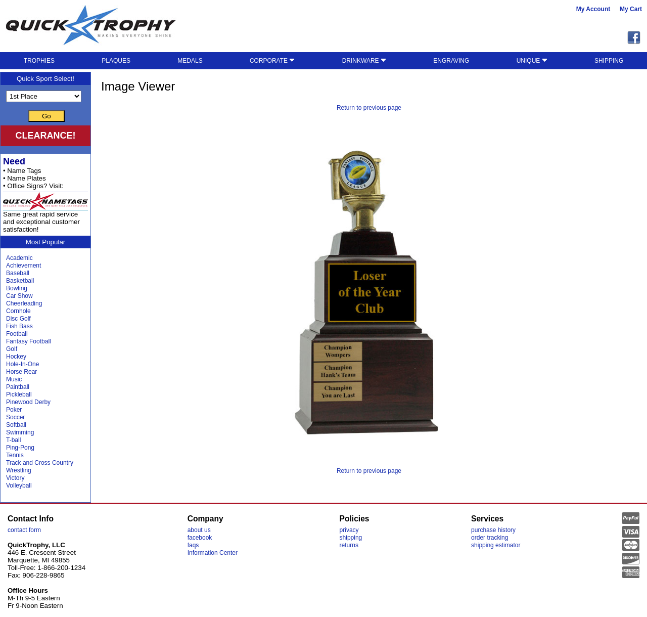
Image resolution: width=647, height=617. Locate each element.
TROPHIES (39, 60)
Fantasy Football (28, 341)
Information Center (213, 552)
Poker (14, 409)
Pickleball (19, 394)
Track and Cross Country (39, 462)
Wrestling (18, 470)
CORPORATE (272, 60)
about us (199, 530)
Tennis (15, 455)
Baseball (17, 273)
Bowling (16, 288)
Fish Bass (19, 326)
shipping (351, 537)
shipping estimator (495, 545)
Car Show (19, 295)
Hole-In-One (22, 364)
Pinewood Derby (28, 402)
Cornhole (18, 311)
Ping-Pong (20, 447)
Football (17, 333)
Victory (15, 477)
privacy (349, 530)
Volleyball (19, 485)
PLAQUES (116, 60)
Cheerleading (24, 303)
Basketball (20, 280)
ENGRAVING (451, 60)
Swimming (20, 432)
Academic (19, 257)
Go (46, 116)
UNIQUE (532, 60)
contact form (24, 530)
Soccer (15, 417)
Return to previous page (369, 107)
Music (14, 379)
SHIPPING (608, 60)
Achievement (23, 265)
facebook (200, 537)
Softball (16, 424)
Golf (11, 348)
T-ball (13, 440)
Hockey (16, 356)
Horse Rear (21, 371)
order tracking (489, 537)
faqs (193, 545)
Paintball (17, 386)
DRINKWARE (364, 60)
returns (349, 545)
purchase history (493, 530)
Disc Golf (18, 318)
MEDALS (189, 60)
